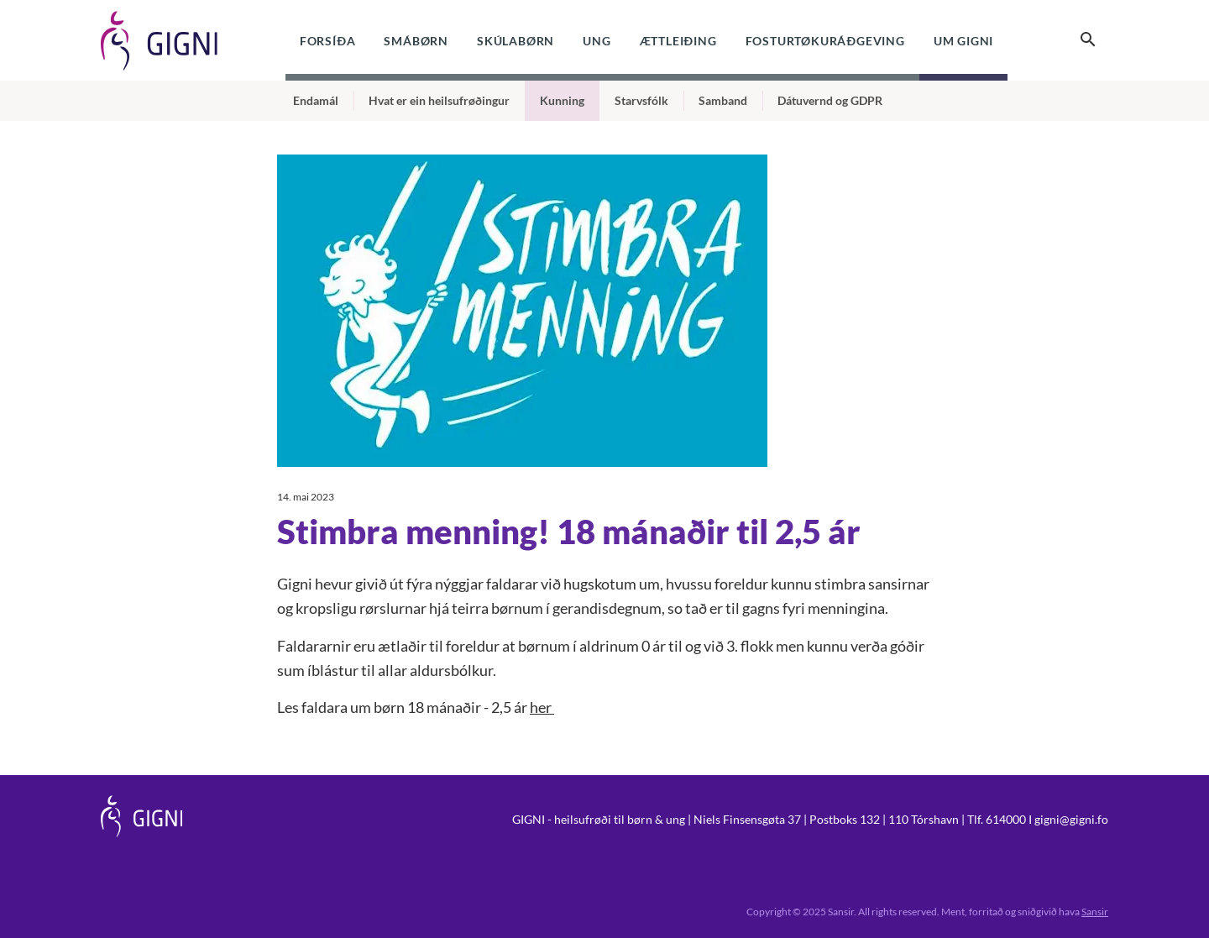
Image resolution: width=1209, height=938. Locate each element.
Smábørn (416, 41)
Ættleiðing (678, 41)
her (542, 707)
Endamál (315, 100)
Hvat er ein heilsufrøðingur (439, 100)
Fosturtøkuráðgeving (825, 41)
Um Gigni (963, 41)
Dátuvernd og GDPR (829, 100)
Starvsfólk (641, 100)
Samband (723, 100)
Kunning (562, 100)
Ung (596, 41)
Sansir (1094, 911)
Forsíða (328, 41)
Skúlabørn (515, 41)
